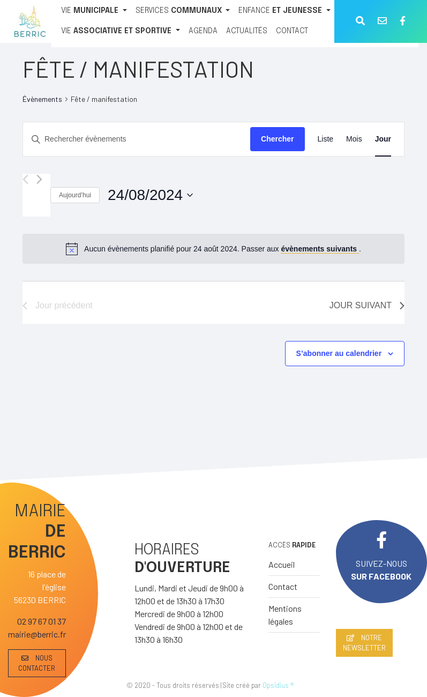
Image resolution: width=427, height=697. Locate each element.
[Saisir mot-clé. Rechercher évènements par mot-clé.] (136, 139)
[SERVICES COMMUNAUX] (183, 11)
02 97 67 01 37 (41, 621)
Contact (282, 586)
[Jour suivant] (39, 179)
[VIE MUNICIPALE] (94, 11)
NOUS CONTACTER (36, 663)
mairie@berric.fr (37, 634)
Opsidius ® (278, 685)
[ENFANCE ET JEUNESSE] (284, 11)
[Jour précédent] (25, 179)
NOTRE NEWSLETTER (364, 642)
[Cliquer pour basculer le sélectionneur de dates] (150, 195)
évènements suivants (320, 248)
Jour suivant (366, 305)
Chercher (277, 139)
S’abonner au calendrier (339, 353)
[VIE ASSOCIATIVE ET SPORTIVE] (120, 31)
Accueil (281, 564)
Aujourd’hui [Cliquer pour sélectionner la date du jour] (75, 195)
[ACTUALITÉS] (247, 31)
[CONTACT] (292, 31)
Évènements (42, 98)
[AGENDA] (203, 31)
